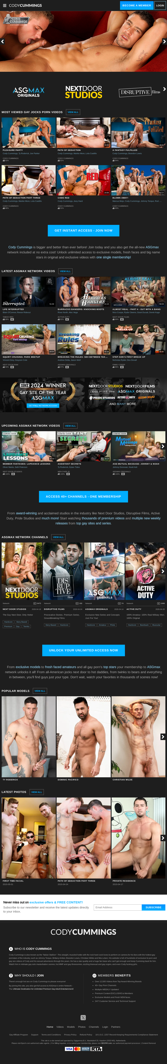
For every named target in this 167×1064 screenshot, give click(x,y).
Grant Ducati (142, 312)
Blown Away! (120, 198)
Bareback (144, 625)
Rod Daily (159, 201)
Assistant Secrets (69, 464)
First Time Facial (13, 881)
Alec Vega (73, 312)
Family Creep (119, 365)
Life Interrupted (13, 309)
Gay (18, 626)
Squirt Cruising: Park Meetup (21, 357)
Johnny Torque (147, 201)
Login (160, 5)
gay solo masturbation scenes (41, 964)
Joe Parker (35, 153)
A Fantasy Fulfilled (125, 150)
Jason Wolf (76, 360)
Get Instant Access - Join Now (84, 230)
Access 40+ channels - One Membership (83, 496)
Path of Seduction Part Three (21, 198)
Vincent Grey (8, 360)
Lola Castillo (91, 153)
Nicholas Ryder (119, 360)
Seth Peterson (21, 467)
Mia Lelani (103, 958)
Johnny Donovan (120, 467)
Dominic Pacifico (68, 780)
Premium (8, 626)
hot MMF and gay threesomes (69, 964)
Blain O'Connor (9, 312)
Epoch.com (25, 1043)
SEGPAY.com (106, 1043)
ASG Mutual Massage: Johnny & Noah (136, 464)
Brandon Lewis (135, 153)
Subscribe (153, 907)
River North (63, 312)
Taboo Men (8, 317)
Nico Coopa (118, 312)
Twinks (26, 626)
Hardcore (8, 622)
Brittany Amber (59, 958)
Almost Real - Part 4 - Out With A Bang (137, 309)
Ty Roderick (24, 153)
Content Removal (149, 1043)
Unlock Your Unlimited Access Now (83, 650)
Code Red (63, 198)
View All (73, 112)
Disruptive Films (54, 609)
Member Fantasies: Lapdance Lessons (26, 464)
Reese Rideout (23, 312)
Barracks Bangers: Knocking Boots (81, 309)
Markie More (79, 153)
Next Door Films (121, 317)
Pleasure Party (13, 150)
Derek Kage (154, 312)
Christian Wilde (123, 780)
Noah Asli (133, 467)
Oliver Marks (8, 467)
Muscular (156, 625)
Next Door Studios (12, 472)
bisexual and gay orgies (100, 964)
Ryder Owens (130, 312)
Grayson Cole (21, 360)
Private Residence (124, 881)
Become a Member (136, 5)
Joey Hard (78, 201)
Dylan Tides (74, 467)
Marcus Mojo (118, 201)
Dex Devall (132, 360)
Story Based (21, 622)
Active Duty (63, 317)
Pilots (112, 625)
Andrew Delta (64, 360)
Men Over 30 (64, 472)
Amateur (102, 625)
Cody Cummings (10, 153)
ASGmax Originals (67, 365)
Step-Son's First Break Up (129, 357)
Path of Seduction (69, 150)
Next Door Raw (10, 365)
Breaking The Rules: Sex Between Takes (83, 357)
